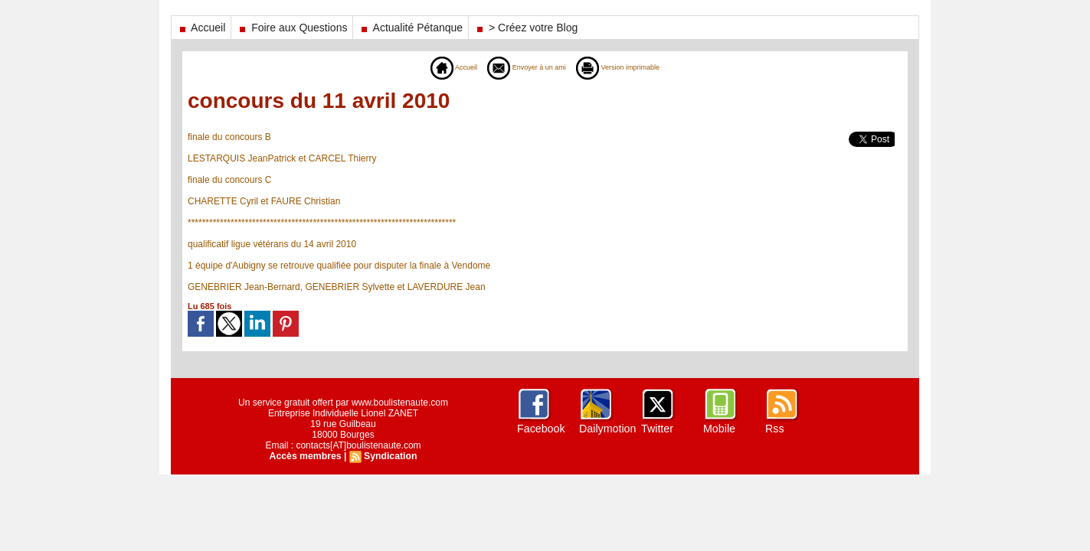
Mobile (719, 428)
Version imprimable (630, 67)
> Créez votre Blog (526, 27)
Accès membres (305, 456)
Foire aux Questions (292, 27)
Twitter (657, 428)
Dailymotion (607, 428)
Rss (774, 428)
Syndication (390, 456)
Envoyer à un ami (520, 67)
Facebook (540, 428)
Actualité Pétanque (410, 27)
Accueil (201, 27)
